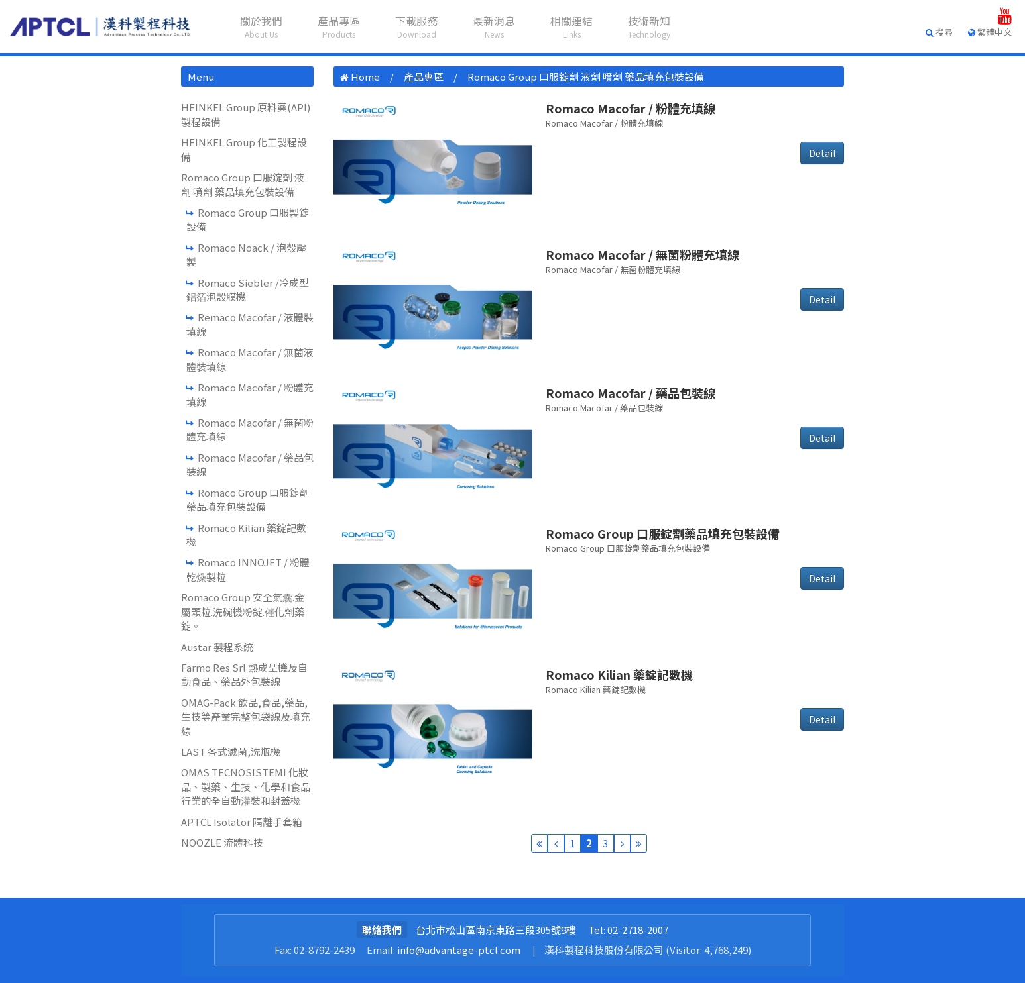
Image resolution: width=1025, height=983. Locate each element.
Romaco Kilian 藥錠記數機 (246, 534)
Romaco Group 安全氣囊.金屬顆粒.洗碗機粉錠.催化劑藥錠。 (242, 611)
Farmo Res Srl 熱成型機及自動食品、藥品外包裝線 (244, 674)
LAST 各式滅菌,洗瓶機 (230, 751)
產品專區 (339, 26)
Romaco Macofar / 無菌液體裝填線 (250, 359)
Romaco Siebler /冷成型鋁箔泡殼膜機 (247, 289)
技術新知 (649, 26)
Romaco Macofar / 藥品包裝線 (250, 464)
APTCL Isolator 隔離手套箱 (241, 822)
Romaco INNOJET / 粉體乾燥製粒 (248, 569)
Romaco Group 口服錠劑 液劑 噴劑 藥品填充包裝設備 (242, 184)
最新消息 (494, 26)
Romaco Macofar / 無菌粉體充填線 (250, 429)
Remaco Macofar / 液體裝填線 (250, 324)
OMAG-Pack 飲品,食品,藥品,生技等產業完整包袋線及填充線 (245, 717)
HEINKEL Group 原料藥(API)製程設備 (245, 114)
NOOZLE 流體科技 (222, 842)
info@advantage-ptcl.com (458, 950)
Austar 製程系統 (217, 647)
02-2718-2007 (637, 930)
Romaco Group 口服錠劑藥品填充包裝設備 (247, 499)
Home (365, 76)
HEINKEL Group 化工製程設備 (244, 149)
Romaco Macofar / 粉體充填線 (250, 394)
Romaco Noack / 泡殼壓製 (246, 254)
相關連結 (571, 26)
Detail (822, 153)
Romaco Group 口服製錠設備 (247, 219)
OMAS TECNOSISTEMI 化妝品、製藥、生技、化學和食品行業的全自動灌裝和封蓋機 (245, 786)
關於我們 (261, 26)
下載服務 (416, 26)
